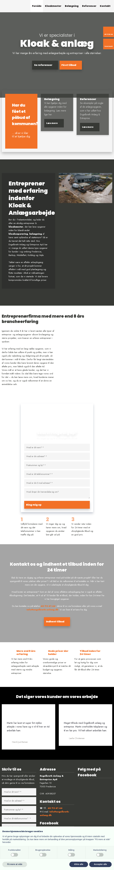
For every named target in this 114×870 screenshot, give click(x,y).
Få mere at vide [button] (14, 864)
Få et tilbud (68, 65)
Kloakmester (53, 6)
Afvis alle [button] (78, 864)
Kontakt (105, 6)
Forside (36, 6)
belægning (35, 233)
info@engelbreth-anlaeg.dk (42, 609)
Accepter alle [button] (100, 864)
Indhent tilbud (55, 621)
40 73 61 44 (48, 606)
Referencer (89, 6)
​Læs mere (52, 123)
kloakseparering (18, 233)
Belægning (72, 6)
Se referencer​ (43, 65)
